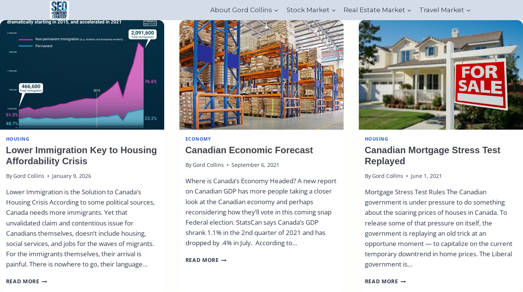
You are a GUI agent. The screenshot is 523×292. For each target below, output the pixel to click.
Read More (27, 281)
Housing (18, 139)
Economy (198, 139)
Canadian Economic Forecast (249, 150)
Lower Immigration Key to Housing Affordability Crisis (81, 155)
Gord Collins (28, 175)
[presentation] (82, 75)
